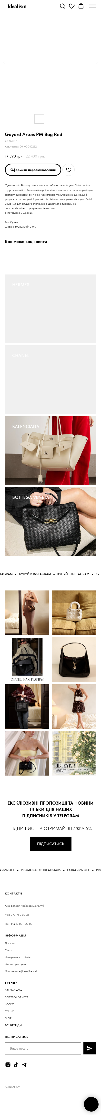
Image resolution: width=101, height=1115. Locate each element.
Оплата (9, 950)
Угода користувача (16, 964)
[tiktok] (16, 1065)
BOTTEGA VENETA (30, 497)
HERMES (20, 284)
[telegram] (24, 1065)
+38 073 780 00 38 (17, 914)
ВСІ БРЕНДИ (13, 1025)
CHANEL (20, 355)
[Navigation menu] (92, 6)
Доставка (10, 943)
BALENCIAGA (25, 426)
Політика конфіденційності (21, 971)
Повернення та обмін (17, 957)
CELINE (9, 1011)
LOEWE (9, 1004)
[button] (62, 6)
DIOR (8, 1018)
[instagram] (8, 1065)
